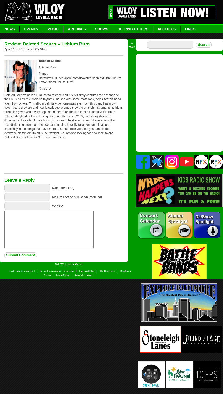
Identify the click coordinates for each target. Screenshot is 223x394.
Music (53, 29)
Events (31, 29)
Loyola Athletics (87, 271)
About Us (167, 29)
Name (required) (63, 187)
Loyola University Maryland (22, 271)
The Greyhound (107, 271)
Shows (101, 29)
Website (57, 206)
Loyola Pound (62, 275)
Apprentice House (83, 275)
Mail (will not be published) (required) (77, 197)
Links (190, 29)
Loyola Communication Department (57, 271)
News (10, 29)
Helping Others (133, 29)
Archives (77, 29)
